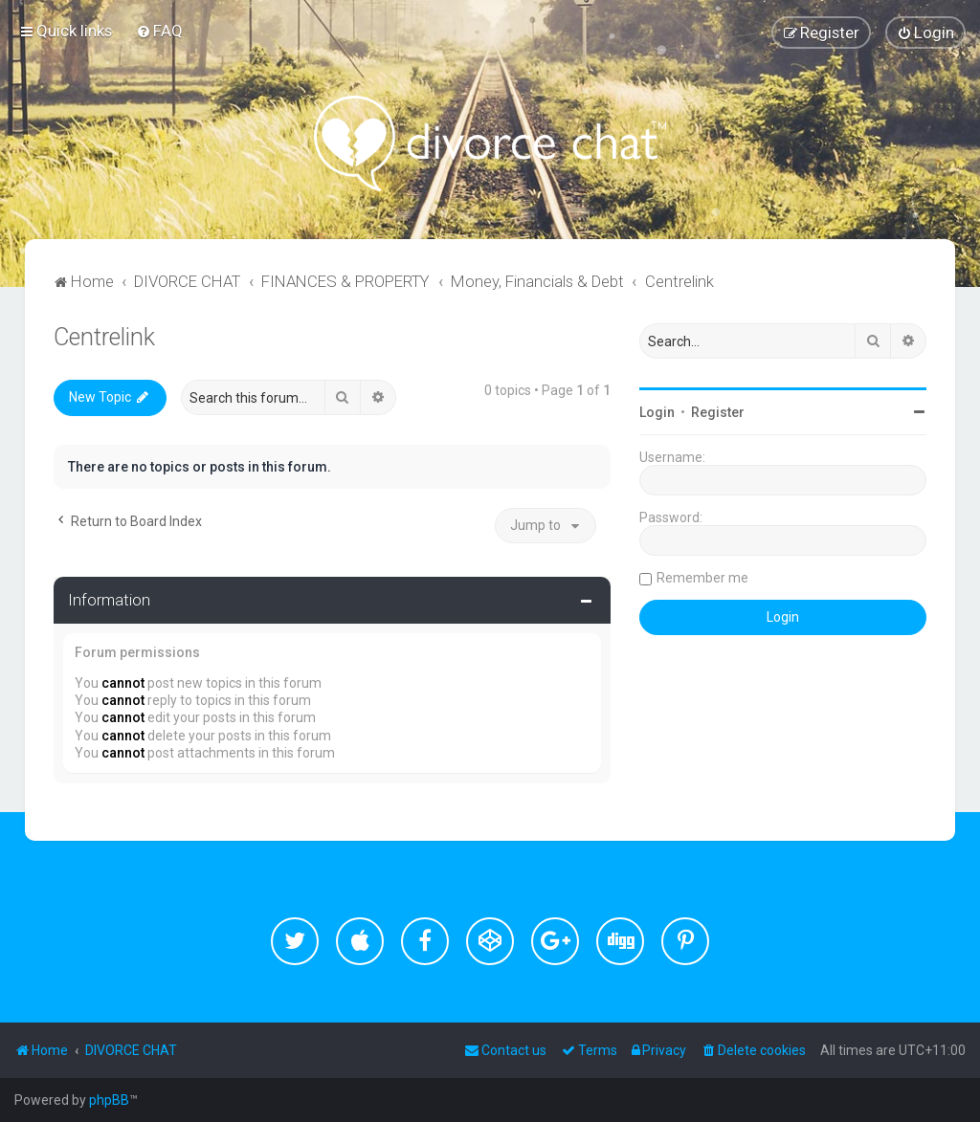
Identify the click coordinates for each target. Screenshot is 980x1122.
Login (657, 412)
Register (718, 412)
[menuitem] (159, 30)
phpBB (109, 1100)
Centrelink (104, 337)
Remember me (702, 577)
